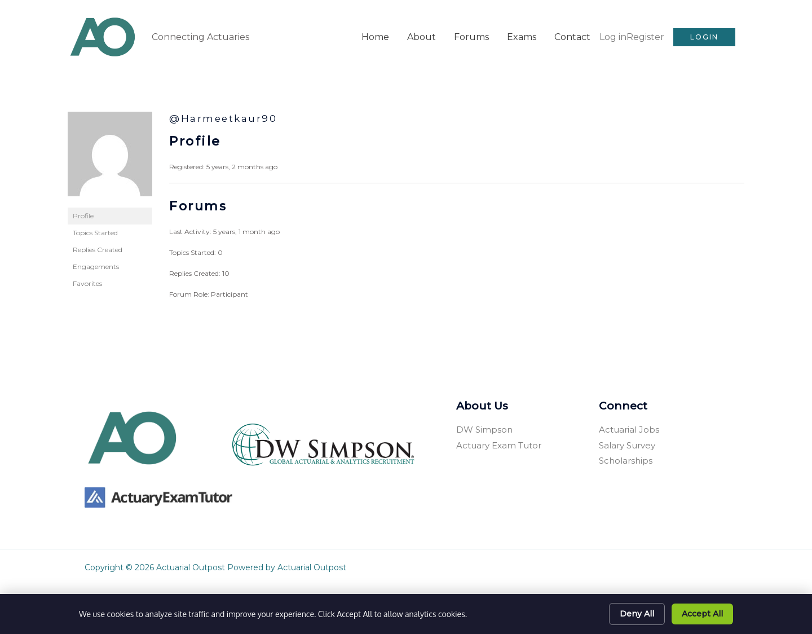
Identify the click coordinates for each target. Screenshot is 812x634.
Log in (612, 35)
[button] (704, 36)
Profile (83, 214)
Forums (471, 35)
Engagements (96, 265)
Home (375, 35)
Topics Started (95, 231)
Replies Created (97, 248)
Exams (521, 35)
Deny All (637, 614)
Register (645, 35)
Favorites (87, 282)
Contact (572, 35)
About (421, 35)
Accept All (702, 614)
